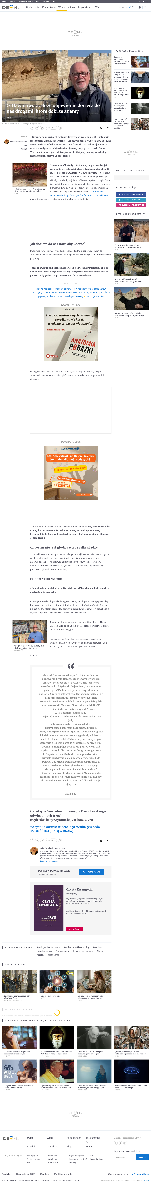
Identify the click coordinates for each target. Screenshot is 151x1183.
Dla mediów (45, 1180)
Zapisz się (142, 1157)
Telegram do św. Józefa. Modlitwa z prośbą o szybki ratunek (18, 1086)
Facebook (140, 1)
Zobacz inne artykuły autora (49, 861)
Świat (30, 1137)
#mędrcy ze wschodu (83, 951)
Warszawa (123, 7)
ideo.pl (146, 1180)
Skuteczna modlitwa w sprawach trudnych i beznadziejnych (121, 60)
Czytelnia (52, 1146)
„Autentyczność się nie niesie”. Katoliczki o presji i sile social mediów (121, 123)
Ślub (28, 1162)
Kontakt (37, 1180)
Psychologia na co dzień (78, 1159)
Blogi (38, 1)
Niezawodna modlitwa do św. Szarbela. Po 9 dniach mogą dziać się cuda (121, 92)
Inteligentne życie (93, 1139)
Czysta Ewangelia (79, 889)
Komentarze (49, 7)
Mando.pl (44, 1174)
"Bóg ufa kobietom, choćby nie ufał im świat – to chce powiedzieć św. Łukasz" (29, 648)
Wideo (71, 7)
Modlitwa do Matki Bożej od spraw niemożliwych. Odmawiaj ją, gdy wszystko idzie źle (92, 1087)
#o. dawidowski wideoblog (76, 947)
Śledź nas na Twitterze (130, 200)
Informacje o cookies (65, 1180)
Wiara (61, 7)
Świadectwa (52, 1159)
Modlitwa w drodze (26, 1)
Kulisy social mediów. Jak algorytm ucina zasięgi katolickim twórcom (90, 998)
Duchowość (18, 650)
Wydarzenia (32, 7)
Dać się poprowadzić (50, 996)
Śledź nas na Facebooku (130, 194)
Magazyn (13, 1)
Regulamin (13, 1180)
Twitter (144, 1)
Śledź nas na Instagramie (131, 205)
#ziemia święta (62, 951)
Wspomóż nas (91, 872)
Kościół (118, 1090)
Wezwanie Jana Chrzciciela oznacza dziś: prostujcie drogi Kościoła (129, 315)
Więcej (98, 7)
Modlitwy (72, 1162)
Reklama (54, 1180)
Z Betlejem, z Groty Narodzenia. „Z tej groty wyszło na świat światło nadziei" (29, 191)
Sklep (54, 1)
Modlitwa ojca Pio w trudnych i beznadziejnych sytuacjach (121, 107)
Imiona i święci (53, 1162)
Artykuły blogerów (34, 1159)
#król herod (53, 954)
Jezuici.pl (6, 1174)
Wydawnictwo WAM (25, 1174)
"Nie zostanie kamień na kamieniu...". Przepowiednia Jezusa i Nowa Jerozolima (128, 247)
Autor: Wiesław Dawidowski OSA (52, 848)
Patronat (77, 1180)
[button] (139, 7)
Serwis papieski (32, 1156)
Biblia (4, 1)
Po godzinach (85, 7)
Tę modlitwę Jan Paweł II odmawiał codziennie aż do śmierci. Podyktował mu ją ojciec (56, 1087)
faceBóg (46, 1)
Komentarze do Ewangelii (13, 1000)
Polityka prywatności (26, 1180)
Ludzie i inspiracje (96, 1159)
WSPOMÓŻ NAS (140, 1174)
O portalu (5, 1180)
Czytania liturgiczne (76, 1156)
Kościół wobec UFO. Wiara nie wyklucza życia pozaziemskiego (131, 1086)
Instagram (147, 1)
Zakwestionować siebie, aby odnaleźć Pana (17, 997)
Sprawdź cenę (74, 929)
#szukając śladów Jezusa (48, 947)
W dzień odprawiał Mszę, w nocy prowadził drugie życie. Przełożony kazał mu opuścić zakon (121, 78)
